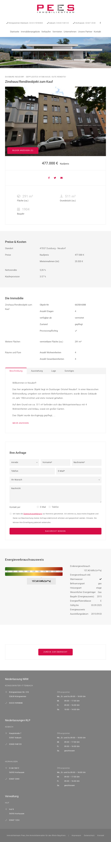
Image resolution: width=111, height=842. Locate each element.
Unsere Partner (85, 31)
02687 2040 (84, 23)
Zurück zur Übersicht (55, 652)
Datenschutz (89, 835)
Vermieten (57, 31)
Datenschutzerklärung (33, 514)
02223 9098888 (24, 23)
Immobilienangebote (30, 31)
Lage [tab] (53, 371)
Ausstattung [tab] (37, 371)
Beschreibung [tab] (16, 371)
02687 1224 (14, 820)
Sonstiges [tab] (69, 371)
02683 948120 (58, 23)
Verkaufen (46, 31)
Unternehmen (70, 31)
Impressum (76, 835)
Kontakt (97, 31)
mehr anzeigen (21, 423)
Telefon (55, 507)
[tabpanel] (55, 403)
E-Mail (43, 507)
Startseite (14, 31)
